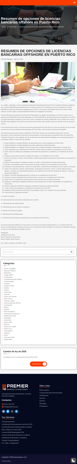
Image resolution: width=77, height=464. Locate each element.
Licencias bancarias (8, 421)
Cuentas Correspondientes (10, 440)
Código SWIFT (8, 275)
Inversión (7, 294)
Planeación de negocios (11, 313)
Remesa (6, 324)
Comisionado (8, 277)
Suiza (6, 335)
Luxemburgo (8, 305)
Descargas (42, 403)
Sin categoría (8, 331)
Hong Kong (7, 292)
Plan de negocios (9, 311)
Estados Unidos (9, 286)
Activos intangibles (10, 268)
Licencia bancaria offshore (12, 303)
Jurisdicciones (43, 395)
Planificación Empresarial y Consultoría (14, 438)
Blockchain (7, 273)
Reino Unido (8, 322)
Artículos (42, 401)
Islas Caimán (8, 298)
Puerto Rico (8, 320)
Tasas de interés (9, 337)
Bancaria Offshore (10, 271)
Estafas (6, 288)
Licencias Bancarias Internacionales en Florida (17, 427)
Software (7, 333)
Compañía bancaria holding (13, 279)
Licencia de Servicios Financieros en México (16, 435)
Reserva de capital (10, 326)
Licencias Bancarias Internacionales (50, 393)
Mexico (6, 307)
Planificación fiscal (10, 316)
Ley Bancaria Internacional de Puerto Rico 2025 (17, 424)
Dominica (7, 283)
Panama (6, 309)
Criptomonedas (9, 281)
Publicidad (7, 318)
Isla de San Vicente (10, 296)
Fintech (6, 290)
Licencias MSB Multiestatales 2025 (13, 432)
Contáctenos (43, 406)
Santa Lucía (8, 328)
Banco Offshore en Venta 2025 (11, 429)
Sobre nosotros (44, 390)
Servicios (42, 398)
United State (8, 339)
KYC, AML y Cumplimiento (10, 443)
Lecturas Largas (9, 301)
